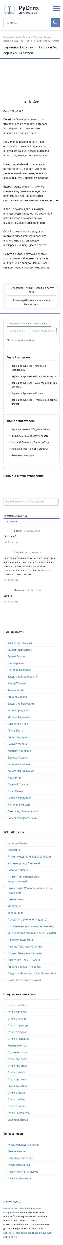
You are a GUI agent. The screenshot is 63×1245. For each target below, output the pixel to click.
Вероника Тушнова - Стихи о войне (29, 323)
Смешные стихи (17, 1086)
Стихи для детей (18, 1012)
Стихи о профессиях (43, 331)
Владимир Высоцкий (21, 703)
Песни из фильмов (19, 1178)
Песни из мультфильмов (23, 1171)
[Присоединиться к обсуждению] (31, 502)
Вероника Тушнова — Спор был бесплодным (28, 368)
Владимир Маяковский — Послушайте (32, 973)
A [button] (25, 102)
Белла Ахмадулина (19, 798)
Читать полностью (19, 340)
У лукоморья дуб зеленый (24, 863)
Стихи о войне (17, 331)
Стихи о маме (16, 1092)
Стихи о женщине (18, 1038)
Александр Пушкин (20, 643)
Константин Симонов (21, 771)
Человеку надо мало (21, 939)
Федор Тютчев (17, 683)
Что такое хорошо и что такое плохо (31, 926)
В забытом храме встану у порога (30, 436)
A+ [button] (36, 101)
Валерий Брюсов (18, 784)
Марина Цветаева (19, 717)
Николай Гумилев (19, 804)
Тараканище (15, 913)
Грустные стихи (17, 1052)
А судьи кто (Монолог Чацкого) (27, 919)
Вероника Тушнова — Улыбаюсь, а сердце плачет (34, 402)
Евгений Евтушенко (20, 764)
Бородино (14, 850)
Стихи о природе (18, 1025)
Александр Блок (18, 723)
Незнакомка (15, 899)
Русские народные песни (23, 1144)
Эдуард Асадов (17, 757)
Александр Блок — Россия (24, 960)
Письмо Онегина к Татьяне (24, 953)
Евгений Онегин (17, 843)
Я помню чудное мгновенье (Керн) (29, 856)
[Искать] (55, 22)
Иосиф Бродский (18, 710)
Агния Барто (15, 730)
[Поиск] (26, 22)
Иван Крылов (16, 663)
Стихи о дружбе (17, 1032)
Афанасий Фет (17, 690)
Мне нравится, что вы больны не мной (32, 933)
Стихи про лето (17, 1079)
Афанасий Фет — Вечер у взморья (29, 448)
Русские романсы (19, 1164)
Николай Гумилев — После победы (30, 442)
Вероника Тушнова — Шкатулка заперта (33, 376)
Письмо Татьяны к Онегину (25, 946)
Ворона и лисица (18, 870)
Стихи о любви (17, 1005)
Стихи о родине (17, 1106)
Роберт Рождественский (23, 818)
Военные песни (17, 1151)
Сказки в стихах (18, 1119)
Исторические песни (20, 1158)
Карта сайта (10, 1236)
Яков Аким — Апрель (22, 455)
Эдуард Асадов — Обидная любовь (30, 429)
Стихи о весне (16, 1072)
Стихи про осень (18, 1059)
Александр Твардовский (23, 811)
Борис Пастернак (18, 737)
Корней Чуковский (19, 750)
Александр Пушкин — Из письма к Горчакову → (31, 302)
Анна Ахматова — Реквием (24, 966)
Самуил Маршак (18, 744)
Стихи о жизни (17, 1018)
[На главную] (22, 13)
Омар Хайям (15, 791)
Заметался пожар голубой (24, 980)
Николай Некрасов (19, 670)
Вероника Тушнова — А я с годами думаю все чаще (34, 385)
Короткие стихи (17, 1045)
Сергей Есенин (17, 656)
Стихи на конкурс (19, 1113)
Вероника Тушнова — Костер (27, 393)
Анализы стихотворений (16, 1208)
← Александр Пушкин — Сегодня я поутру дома (31, 290)
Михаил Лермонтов (20, 649)
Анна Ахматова (17, 697)
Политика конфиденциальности (34, 1232)
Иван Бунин (15, 777)
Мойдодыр (14, 906)
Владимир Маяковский (22, 676)
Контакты (8, 1232)
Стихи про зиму (17, 1065)
